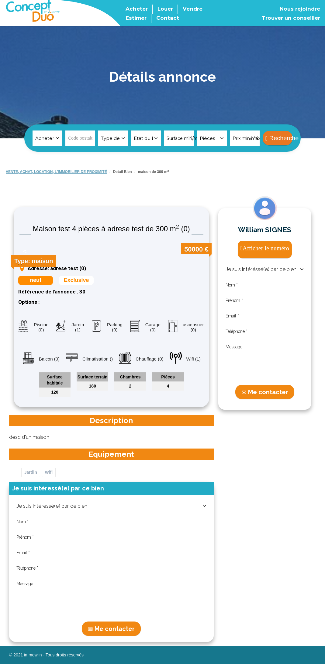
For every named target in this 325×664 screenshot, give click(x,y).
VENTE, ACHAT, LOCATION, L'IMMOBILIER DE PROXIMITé (56, 172)
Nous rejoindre (300, 9)
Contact (167, 18)
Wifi (49, 472)
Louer (165, 9)
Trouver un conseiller (291, 18)
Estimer (136, 18)
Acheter (137, 9)
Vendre (192, 9)
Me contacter (111, 628)
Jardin (30, 472)
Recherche (278, 138)
